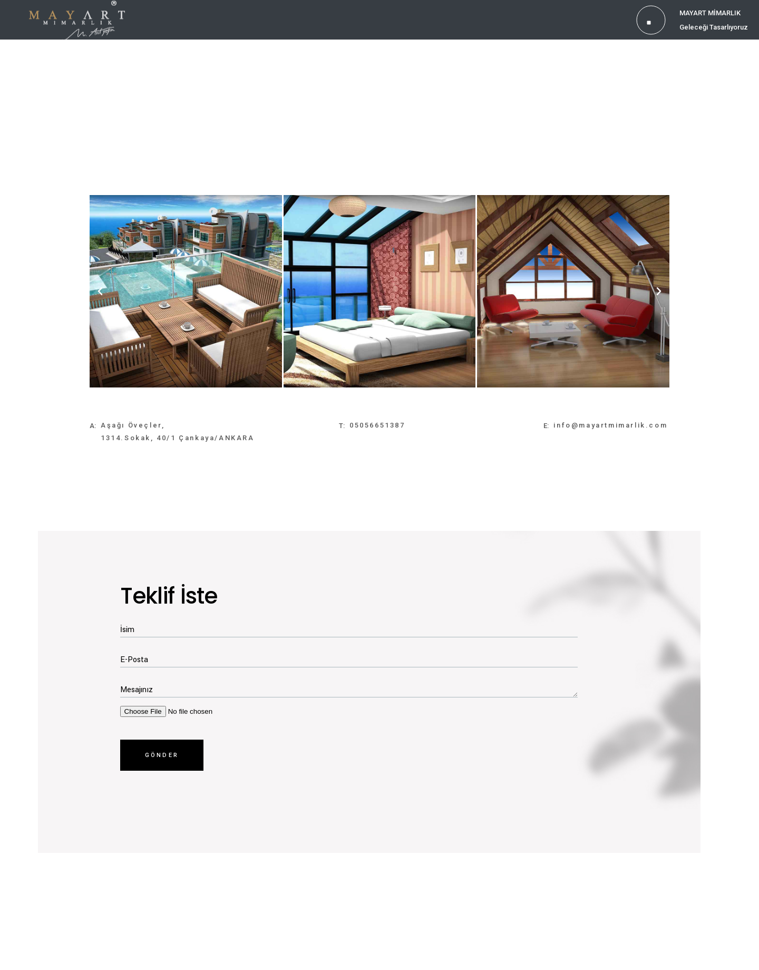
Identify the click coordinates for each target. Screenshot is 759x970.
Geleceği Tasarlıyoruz (713, 27)
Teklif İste (169, 596)
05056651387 (377, 425)
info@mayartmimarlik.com (610, 425)
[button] (100, 291)
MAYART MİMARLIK (710, 13)
